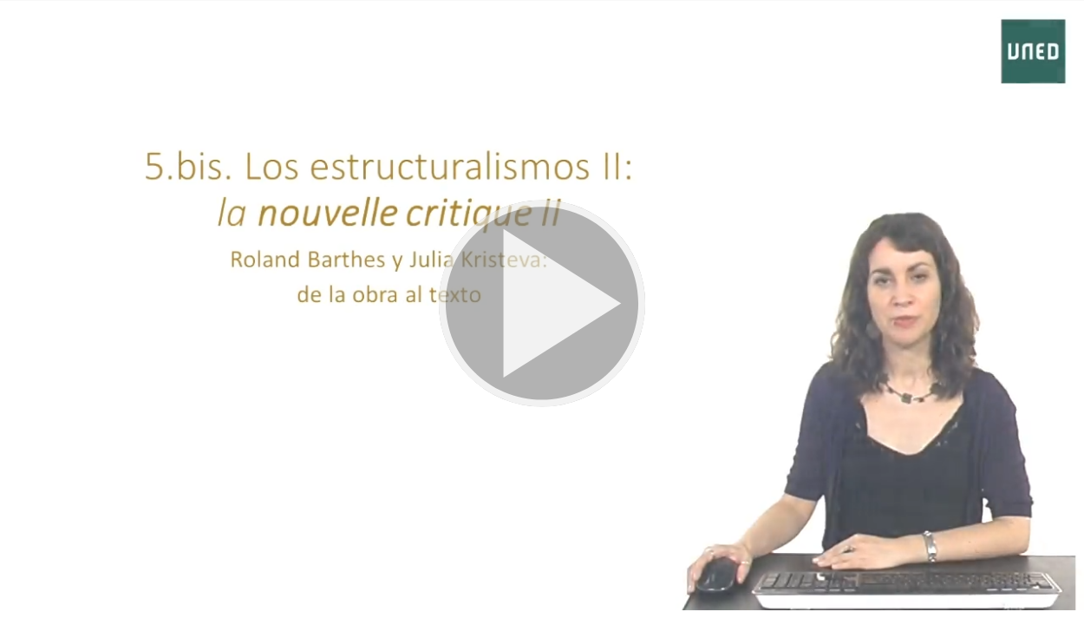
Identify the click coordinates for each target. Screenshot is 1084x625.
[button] (542, 305)
